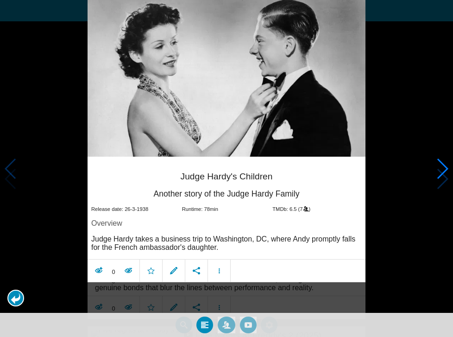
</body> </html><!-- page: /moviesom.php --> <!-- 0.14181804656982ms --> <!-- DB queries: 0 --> (226, 168)
